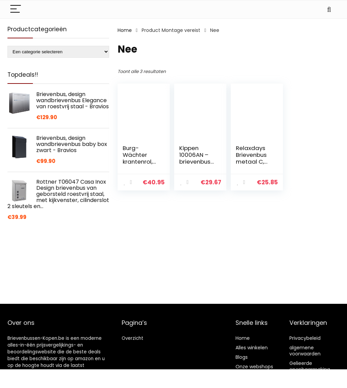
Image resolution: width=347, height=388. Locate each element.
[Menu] (15, 9)
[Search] (329, 9)
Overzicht (132, 338)
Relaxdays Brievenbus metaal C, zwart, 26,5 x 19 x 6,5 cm (253, 161)
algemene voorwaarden (305, 350)
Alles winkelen (252, 347)
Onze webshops (254, 366)
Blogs (242, 357)
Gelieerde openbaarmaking (309, 366)
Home (125, 30)
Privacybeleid (305, 338)
